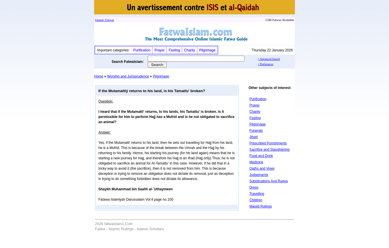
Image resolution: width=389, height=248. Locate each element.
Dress (253, 187)
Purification (141, 50)
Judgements (258, 175)
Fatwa (108, 20)
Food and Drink (261, 156)
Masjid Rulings (260, 206)
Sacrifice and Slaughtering (269, 150)
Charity (189, 50)
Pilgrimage (207, 50)
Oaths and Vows (261, 168)
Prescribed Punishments (268, 143)
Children (255, 200)
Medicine (256, 162)
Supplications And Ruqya (268, 181)
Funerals (256, 131)
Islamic (99, 20)
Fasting (174, 50)
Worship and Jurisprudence (128, 76)
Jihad (253, 137)
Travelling (256, 194)
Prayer (159, 50)
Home (98, 76)
